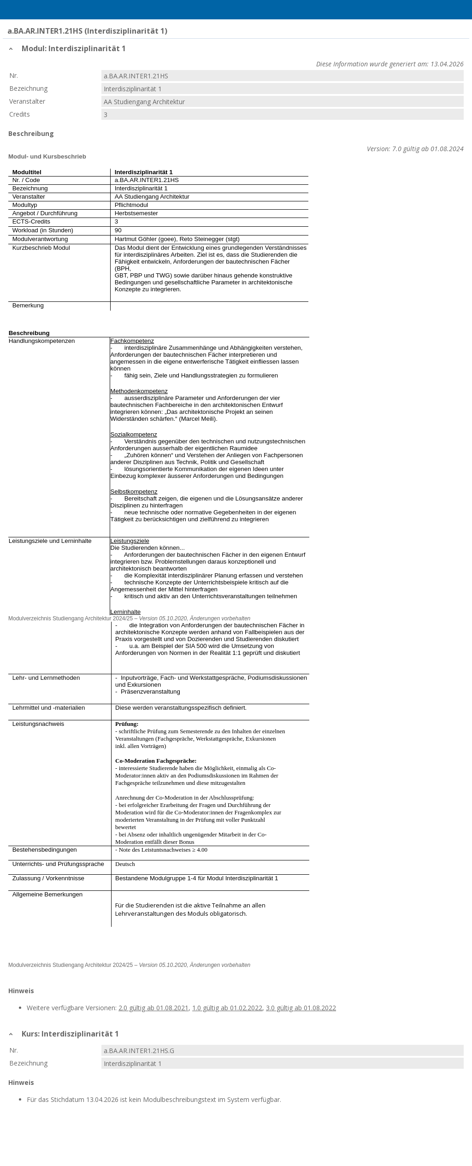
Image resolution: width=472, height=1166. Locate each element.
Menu (11, 9)
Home (31, 9)
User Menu (460, 9)
